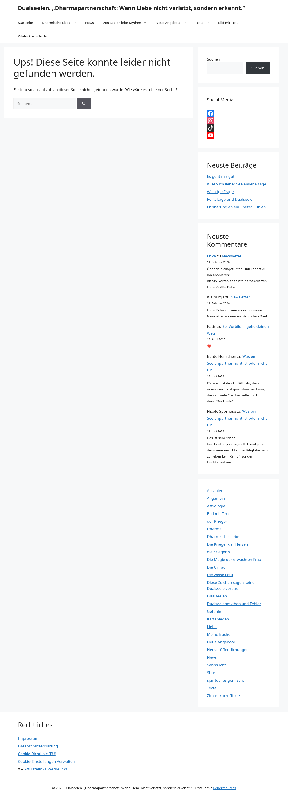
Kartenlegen (218, 619)
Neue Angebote (173, 22)
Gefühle (214, 611)
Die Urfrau (216, 567)
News (89, 22)
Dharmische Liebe (61, 22)
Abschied (215, 490)
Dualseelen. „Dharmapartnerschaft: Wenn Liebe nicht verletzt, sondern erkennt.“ (131, 8)
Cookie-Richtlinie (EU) (37, 753)
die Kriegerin (218, 551)
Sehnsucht (216, 664)
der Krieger (217, 521)
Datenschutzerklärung (38, 746)
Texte (204, 22)
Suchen (213, 59)
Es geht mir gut (220, 176)
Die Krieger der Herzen (227, 544)
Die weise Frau (220, 574)
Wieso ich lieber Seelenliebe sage (236, 184)
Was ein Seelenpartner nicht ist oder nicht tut (237, 363)
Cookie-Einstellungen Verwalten (46, 761)
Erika (211, 256)
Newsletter (232, 256)
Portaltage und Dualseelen (231, 199)
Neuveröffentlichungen (228, 649)
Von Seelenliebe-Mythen (127, 22)
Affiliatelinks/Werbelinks (46, 769)
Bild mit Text (228, 22)
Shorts (212, 672)
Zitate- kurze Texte (32, 36)
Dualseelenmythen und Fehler (234, 603)
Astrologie (216, 505)
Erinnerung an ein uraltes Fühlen (236, 207)
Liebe (212, 626)
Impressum (28, 738)
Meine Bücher (219, 634)
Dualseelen (217, 596)
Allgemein (216, 498)
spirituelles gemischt (225, 680)
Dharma (214, 528)
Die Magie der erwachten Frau (234, 559)
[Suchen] (84, 103)
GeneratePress (224, 788)
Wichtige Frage (220, 191)
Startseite (25, 22)
